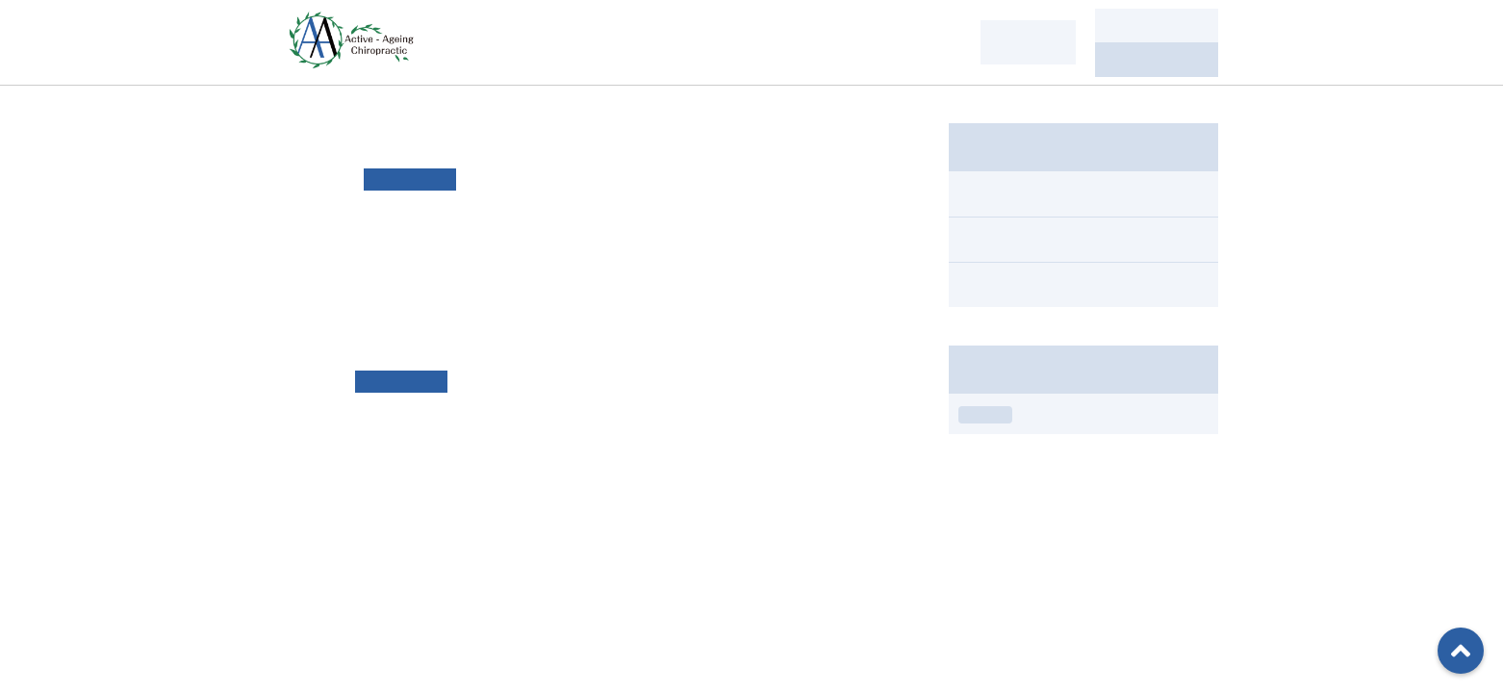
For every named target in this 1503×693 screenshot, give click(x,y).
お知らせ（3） (1008, 239)
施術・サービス (779, 42)
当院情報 (917, 42)
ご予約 (1156, 25)
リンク (800, 239)
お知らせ (985, 415)
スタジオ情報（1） (1023, 284)
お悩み (648, 42)
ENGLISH (1027, 42)
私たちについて (525, 42)
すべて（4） (1000, 193)
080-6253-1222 (1157, 59)
